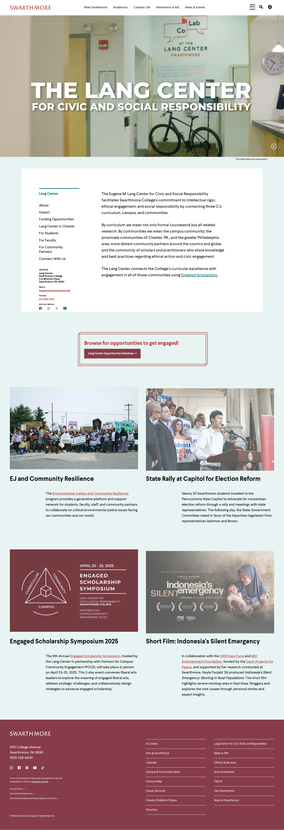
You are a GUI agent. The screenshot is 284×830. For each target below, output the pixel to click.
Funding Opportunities (56, 219)
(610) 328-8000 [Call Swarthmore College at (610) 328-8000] (21, 758)
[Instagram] (51, 308)
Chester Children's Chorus (161, 800)
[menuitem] (95, 7)
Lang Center (48, 193)
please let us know (39, 782)
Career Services (155, 791)
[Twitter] (59, 308)
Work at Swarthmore (226, 800)
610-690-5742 (46, 299)
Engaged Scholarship (199, 275)
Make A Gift (221, 753)
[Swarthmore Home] (30, 734)
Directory (152, 810)
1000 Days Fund (232, 656)
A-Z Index (152, 744)
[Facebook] (43, 308)
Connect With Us (52, 259)
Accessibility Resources (23, 794)
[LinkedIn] (27, 768)
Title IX (218, 781)
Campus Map (154, 781)
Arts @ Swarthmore (157, 753)
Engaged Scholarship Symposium (95, 656)
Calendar (151, 762)
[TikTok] (43, 768)
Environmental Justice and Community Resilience (91, 493)
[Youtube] (67, 308)
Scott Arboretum (224, 772)
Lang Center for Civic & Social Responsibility (240, 744)
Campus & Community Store (163, 772)
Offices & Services (225, 762)
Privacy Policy (18, 789)
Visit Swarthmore (224, 791)
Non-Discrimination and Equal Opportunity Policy (35, 798)
